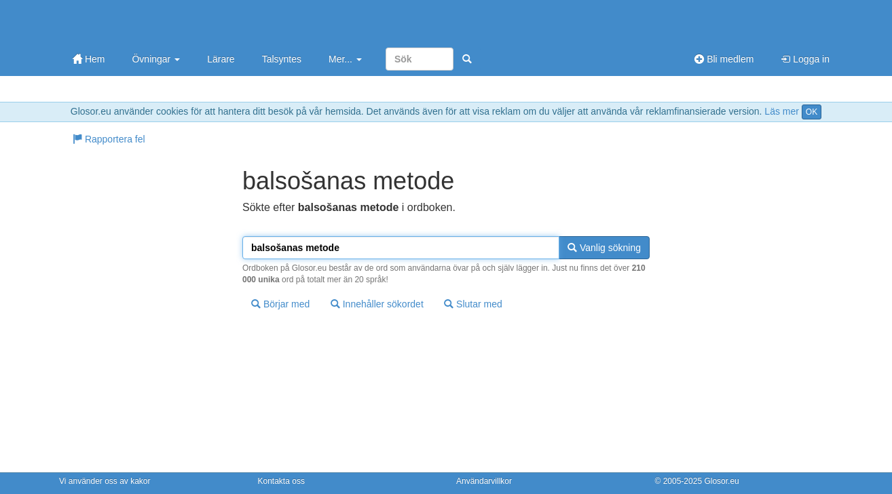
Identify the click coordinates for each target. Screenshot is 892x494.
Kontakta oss (281, 481)
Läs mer (781, 111)
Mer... (345, 59)
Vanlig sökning (604, 247)
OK (811, 112)
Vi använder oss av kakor (105, 481)
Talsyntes (281, 59)
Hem (89, 59)
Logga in (805, 59)
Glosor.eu (721, 481)
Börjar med (280, 304)
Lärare (220, 59)
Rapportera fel (109, 139)
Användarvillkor (484, 481)
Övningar (156, 59)
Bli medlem (724, 59)
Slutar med (473, 304)
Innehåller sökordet (377, 304)
